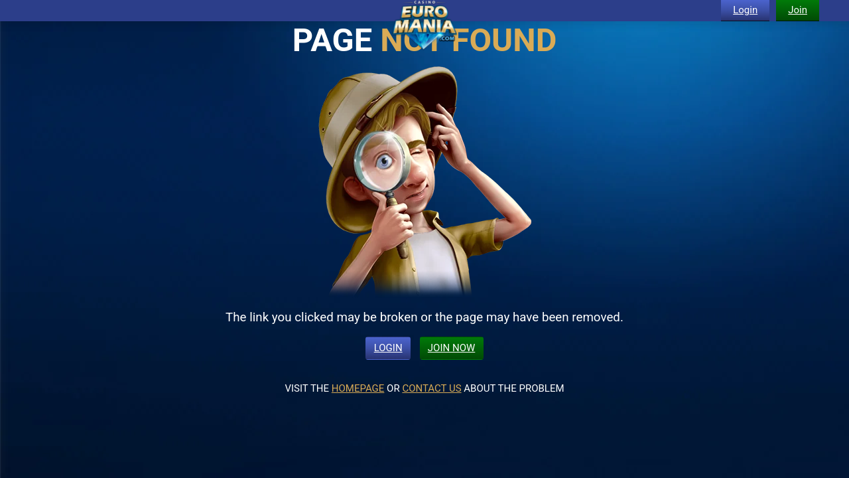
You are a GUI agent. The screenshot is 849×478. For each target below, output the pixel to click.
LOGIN (388, 348)
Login (745, 10)
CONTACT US (431, 388)
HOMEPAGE (358, 388)
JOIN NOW (451, 348)
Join (797, 10)
